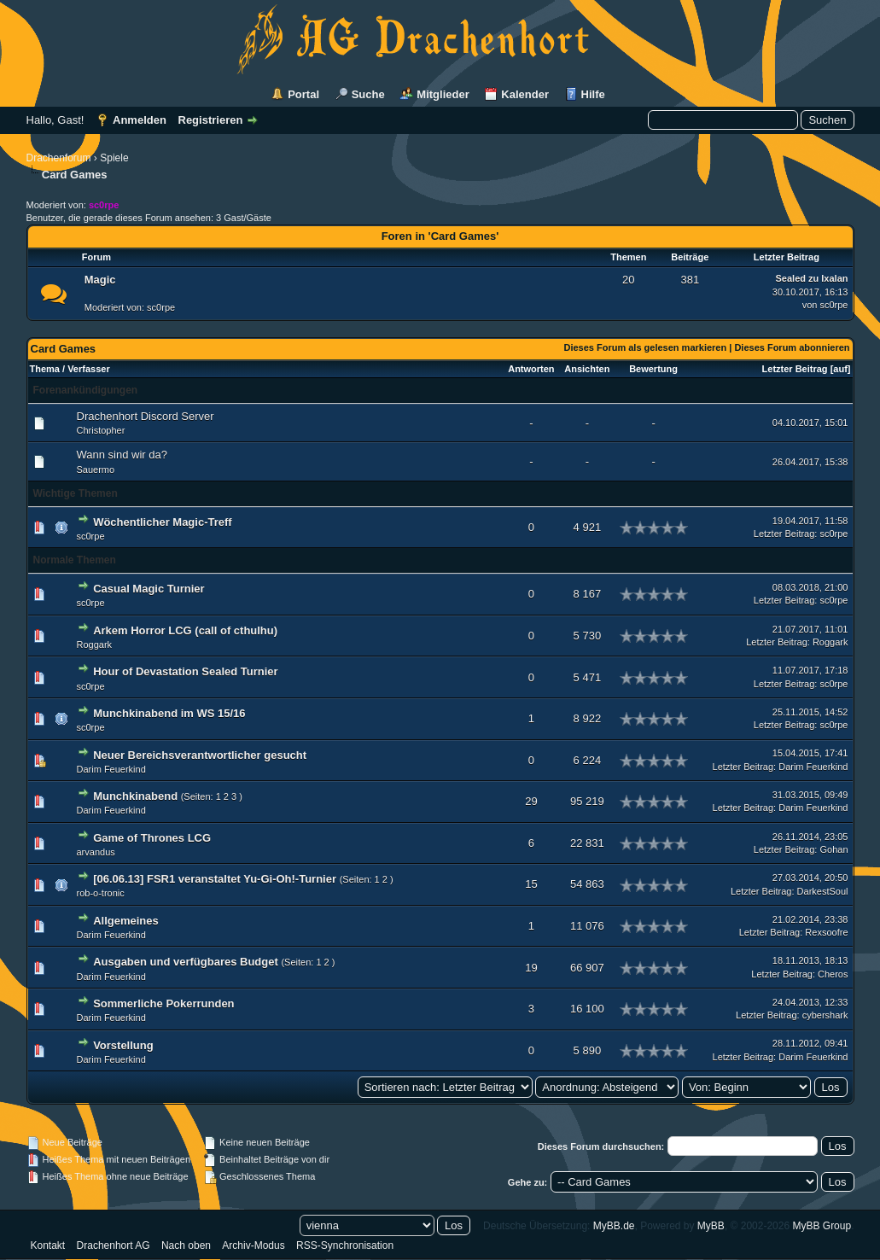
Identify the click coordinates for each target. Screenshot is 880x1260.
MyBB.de (614, 1226)
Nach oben (186, 1245)
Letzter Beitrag (795, 369)
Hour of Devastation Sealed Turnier (185, 671)
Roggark (95, 644)
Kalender (525, 94)
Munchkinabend (135, 796)
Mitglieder (443, 94)
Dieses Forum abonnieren (791, 347)
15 (531, 884)
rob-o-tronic (101, 893)
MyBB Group (821, 1226)
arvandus (96, 852)
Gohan (833, 849)
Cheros (833, 974)
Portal (303, 94)
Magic (100, 279)
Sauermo (96, 469)
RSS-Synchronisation (344, 1245)
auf (840, 369)
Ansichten (586, 369)
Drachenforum (58, 158)
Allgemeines (126, 920)
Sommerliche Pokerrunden (163, 1003)
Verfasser (88, 369)
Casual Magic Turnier (149, 588)
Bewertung (653, 369)
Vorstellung (123, 1045)
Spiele (114, 158)
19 (531, 967)
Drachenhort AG (113, 1245)
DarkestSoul (822, 891)
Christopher (101, 430)
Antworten (531, 369)
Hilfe (593, 94)
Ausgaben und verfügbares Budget (185, 961)
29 (531, 801)
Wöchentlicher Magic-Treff (162, 522)
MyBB (711, 1226)
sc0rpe (161, 307)
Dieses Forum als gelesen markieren (644, 347)
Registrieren (210, 120)
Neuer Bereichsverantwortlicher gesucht (199, 755)
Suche (368, 94)
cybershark (825, 1015)
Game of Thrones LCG (152, 837)
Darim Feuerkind (111, 769)
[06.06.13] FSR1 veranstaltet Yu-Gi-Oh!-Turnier (214, 878)
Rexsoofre (826, 932)
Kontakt (48, 1245)
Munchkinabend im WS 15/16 (169, 713)
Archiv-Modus (253, 1245)
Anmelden (139, 120)
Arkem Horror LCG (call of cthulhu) (185, 630)
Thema (45, 369)
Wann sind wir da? (122, 454)
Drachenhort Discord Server (145, 416)
